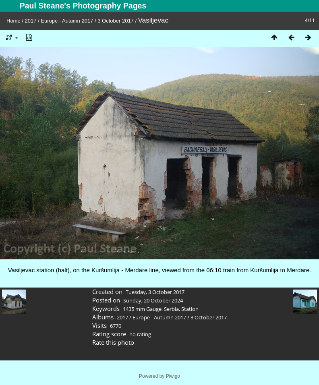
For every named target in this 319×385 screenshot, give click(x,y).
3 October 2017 (115, 21)
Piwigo (173, 376)
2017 (31, 21)
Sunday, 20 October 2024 (153, 300)
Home (13, 21)
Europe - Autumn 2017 (67, 21)
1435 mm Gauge (142, 309)
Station (190, 309)
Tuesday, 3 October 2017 (155, 292)
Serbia (171, 309)
